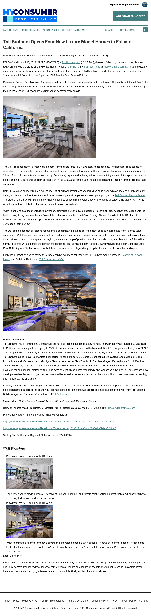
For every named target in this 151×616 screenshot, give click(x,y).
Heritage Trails (92, 66)
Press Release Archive (25, 600)
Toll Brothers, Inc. (71, 62)
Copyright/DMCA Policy (104, 600)
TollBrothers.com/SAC (51, 259)
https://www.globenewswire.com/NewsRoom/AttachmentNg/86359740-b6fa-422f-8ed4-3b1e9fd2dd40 (59, 428)
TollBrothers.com (61, 394)
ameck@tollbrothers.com (121, 407)
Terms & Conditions (77, 600)
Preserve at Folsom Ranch (118, 66)
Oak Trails (73, 66)
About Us (79, 30)
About (7, 600)
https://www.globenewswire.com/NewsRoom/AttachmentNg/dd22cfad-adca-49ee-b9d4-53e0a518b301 (60, 421)
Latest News (10, 30)
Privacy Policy (128, 600)
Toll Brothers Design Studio (130, 195)
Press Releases (30, 30)
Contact (66, 30)
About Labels (51, 30)
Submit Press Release (52, 600)
